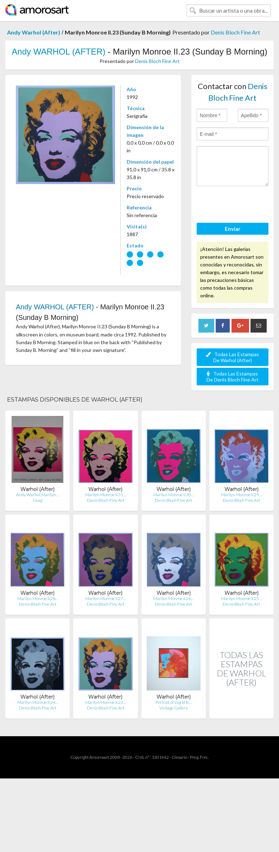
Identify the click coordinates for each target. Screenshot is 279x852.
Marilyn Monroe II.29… (241, 494)
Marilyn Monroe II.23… (105, 702)
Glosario (179, 757)
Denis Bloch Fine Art (235, 32)
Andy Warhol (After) (33, 32)
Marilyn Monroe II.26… (173, 598)
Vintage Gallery (173, 708)
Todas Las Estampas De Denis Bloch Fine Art (233, 377)
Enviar (232, 229)
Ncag (37, 500)
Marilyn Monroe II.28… (37, 598)
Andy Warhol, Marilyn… (37, 494)
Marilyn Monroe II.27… (105, 598)
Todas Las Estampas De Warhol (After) (232, 357)
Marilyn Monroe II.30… (173, 494)
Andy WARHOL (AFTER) (58, 51)
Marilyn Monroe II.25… (241, 598)
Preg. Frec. (199, 757)
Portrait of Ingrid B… (173, 702)
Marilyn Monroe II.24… (37, 702)
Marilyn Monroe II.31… (105, 494)
